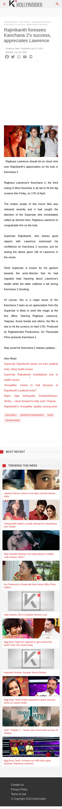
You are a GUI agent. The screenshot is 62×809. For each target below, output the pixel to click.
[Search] (57, 4)
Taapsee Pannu (12, 420)
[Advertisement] (31, 94)
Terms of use (18, 794)
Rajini (50, 415)
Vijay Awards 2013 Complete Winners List (25, 614)
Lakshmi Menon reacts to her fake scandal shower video (29, 495)
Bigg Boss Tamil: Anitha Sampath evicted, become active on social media (29, 701)
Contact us (17, 784)
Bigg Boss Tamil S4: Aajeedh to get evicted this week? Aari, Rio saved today (28, 643)
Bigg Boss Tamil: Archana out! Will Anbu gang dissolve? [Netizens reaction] (27, 762)
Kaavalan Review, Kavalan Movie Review (25, 672)
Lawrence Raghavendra (32, 415)
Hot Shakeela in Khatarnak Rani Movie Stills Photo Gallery (30, 586)
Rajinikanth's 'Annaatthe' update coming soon (30, 406)
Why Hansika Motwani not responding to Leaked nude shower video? (28, 555)
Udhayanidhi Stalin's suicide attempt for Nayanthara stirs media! (30, 525)
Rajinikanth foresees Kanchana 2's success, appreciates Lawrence (27, 23)
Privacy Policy (19, 789)
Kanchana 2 (10, 415)
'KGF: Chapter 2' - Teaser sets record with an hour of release (31, 731)
